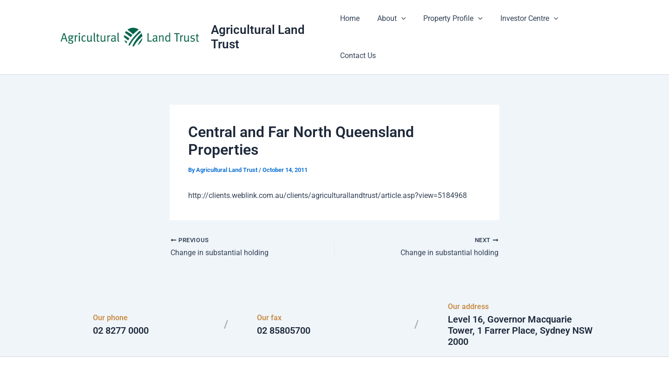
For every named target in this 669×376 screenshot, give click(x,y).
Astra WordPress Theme (424, 352)
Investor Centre (526, 23)
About (394, 23)
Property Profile (453, 23)
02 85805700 (283, 303)
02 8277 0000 (121, 303)
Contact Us (588, 23)
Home (355, 23)
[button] (403, 23)
